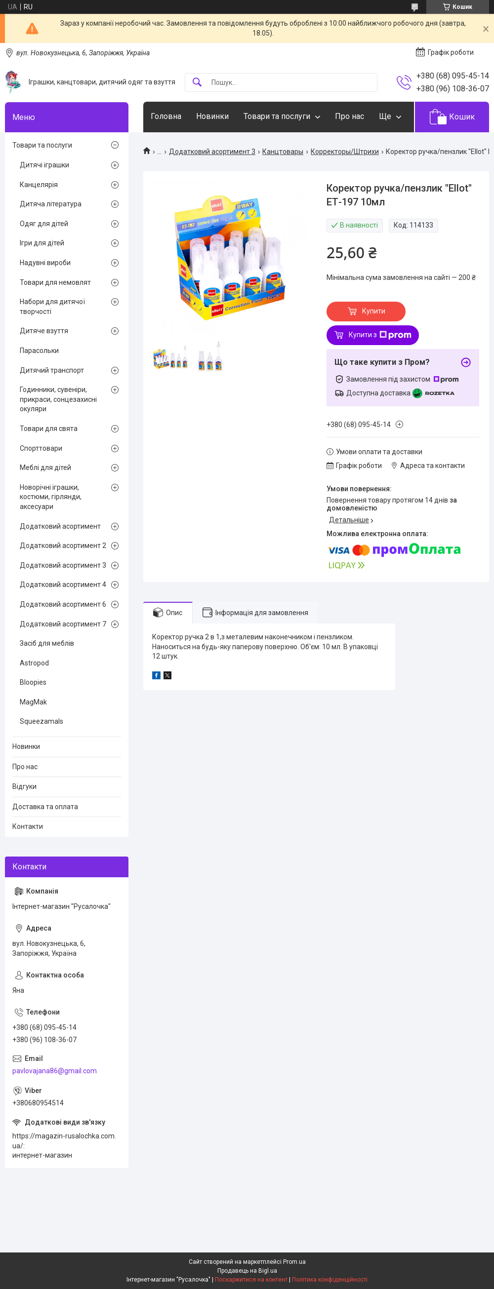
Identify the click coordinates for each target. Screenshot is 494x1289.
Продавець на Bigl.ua (247, 1270)
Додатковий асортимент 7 (63, 624)
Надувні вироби (45, 263)
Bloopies (33, 682)
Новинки (212, 116)
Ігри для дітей (42, 243)
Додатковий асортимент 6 (63, 604)
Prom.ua (294, 1261)
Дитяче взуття (44, 331)
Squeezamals (41, 721)
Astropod (34, 663)
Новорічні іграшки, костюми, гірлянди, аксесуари (51, 496)
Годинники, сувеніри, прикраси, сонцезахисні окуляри (58, 399)
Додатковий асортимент (60, 526)
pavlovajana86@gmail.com (54, 1071)
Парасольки (39, 350)
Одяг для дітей (44, 224)
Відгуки (24, 786)
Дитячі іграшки (44, 165)
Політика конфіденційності (330, 1279)
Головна (166, 116)
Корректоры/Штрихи (345, 152)
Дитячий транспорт (52, 370)
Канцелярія (39, 185)
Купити (373, 311)
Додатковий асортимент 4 (63, 584)
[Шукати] (197, 82)
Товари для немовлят (55, 282)
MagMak (33, 702)
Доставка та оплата (45, 807)
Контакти (27, 826)
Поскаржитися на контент (251, 1279)
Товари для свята (49, 428)
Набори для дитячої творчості (52, 306)
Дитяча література (51, 204)
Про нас (349, 116)
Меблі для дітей (45, 467)
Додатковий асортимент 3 (212, 152)
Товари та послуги (277, 116)
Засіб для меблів (47, 643)
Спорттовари (41, 448)
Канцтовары (282, 152)
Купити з (380, 335)
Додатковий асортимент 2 (63, 545)
